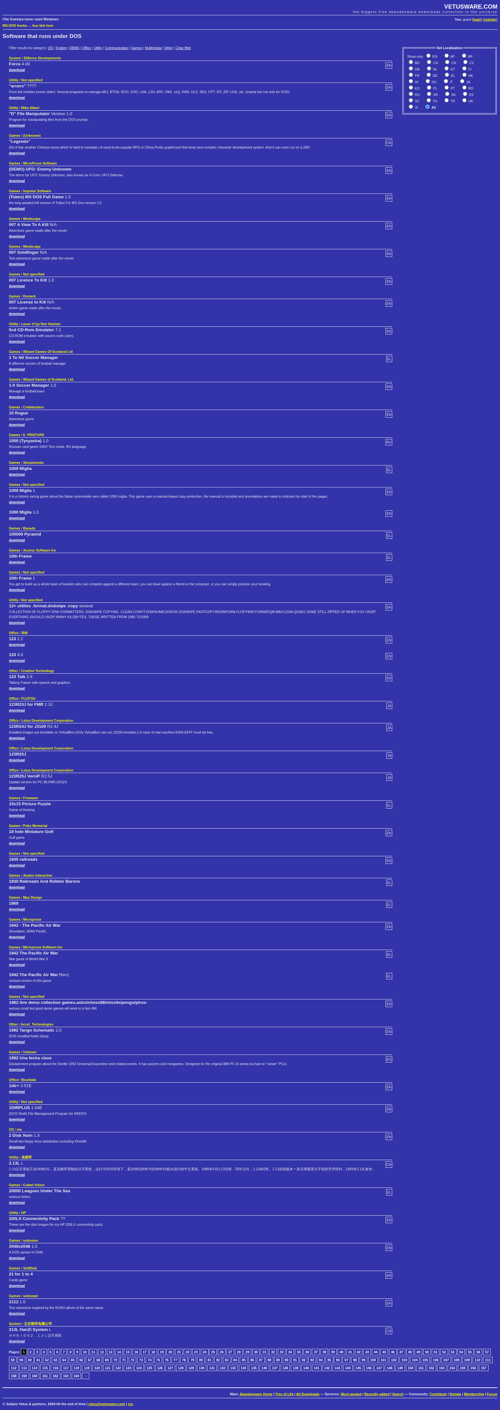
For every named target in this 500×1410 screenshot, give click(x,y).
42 (359, 1352)
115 (45, 1368)
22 (187, 1352)
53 (453, 1352)
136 (264, 1368)
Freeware (30, 798)
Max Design (32, 897)
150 (411, 1368)
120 (97, 1368)
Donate (455, 1394)
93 (312, 1360)
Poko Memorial (35, 826)
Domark (29, 296)
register (490, 19)
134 (243, 1368)
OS (50, 48)
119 (87, 1368)
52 (444, 1352)
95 (329, 1360)
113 (24, 1368)
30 (256, 1352)
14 (119, 1352)
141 (317, 1368)
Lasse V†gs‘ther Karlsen (41, 324)
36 (307, 1352)
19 (162, 1352)
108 (457, 1360)
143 (337, 1368)
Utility (98, 48)
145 (358, 1368)
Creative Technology (37, 671)
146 (369, 1368)
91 (295, 1360)
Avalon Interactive (37, 875)
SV (416, 101)
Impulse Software (37, 191)
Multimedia (153, 48)
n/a (19, 1129)
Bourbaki (28, 1080)
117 (66, 1368)
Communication (117, 48)
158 (14, 1376)
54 (461, 1352)
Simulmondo (33, 462)
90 (287, 1360)
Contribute (438, 1394)
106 (435, 1360)
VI (416, 107)
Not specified (32, 80)
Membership (474, 1394)
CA (435, 63)
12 (102, 1352)
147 (379, 1368)
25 (213, 1352)
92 (303, 1360)
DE (435, 75)
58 (13, 1360)
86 (252, 1360)
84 (235, 1360)
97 (346, 1360)
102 (394, 1360)
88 (269, 1360)
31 (264, 1352)
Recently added (376, 1394)
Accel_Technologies (37, 1024)
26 (222, 1352)
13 (111, 1352)
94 (321, 1360)
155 (463, 1368)
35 (299, 1352)
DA (417, 69)
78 (184, 1360)
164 (76, 1376)
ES (471, 95)
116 (55, 1368)
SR (435, 95)
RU (417, 95)
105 (425, 1360)
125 (149, 1368)
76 (167, 1360)
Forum (492, 1394)
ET (452, 69)
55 (470, 1352)
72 (133, 1360)
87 (261, 1360)
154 (452, 1368)
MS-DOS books (15, 25)
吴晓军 (26, 1157)
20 (170, 1352)
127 (170, 1368)
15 (127, 1352)
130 (202, 1368)
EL (452, 75)
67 (90, 1360)
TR (452, 101)
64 (64, 1360)
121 (108, 1368)
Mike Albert (30, 108)
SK (453, 95)
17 (145, 1352)
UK (470, 101)
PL (434, 88)
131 (212, 1368)
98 (355, 1360)
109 (467, 1360)
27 (230, 1352)
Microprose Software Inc (42, 947)
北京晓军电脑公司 (38, 1324)
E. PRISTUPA (33, 435)
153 (442, 1368)
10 (85, 1352)
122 (118, 1368)
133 (233, 1368)
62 (47, 1360)
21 (179, 1352)
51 (436, 1352)
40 (341, 1352)
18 (153, 1352)
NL (435, 69)
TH (434, 101)
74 (149, 1360)
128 (181, 1368)
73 (141, 1360)
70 (115, 1360)
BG (417, 63)
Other (168, 48)
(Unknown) (31, 135)
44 (376, 1352)
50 (427, 1352)
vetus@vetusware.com (106, 1404)
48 (410, 1352)
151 (421, 1368)
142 (327, 1368)
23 (196, 1352)
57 (487, 1352)
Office (86, 48)
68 (98, 1360)
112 (14, 1368)
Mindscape (31, 219)
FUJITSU (28, 698)
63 (55, 1360)
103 (404, 1360)
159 (24, 1376)
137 (275, 1368)
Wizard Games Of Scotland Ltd (48, 352)
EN (434, 56)
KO (417, 88)
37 (316, 1352)
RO (470, 88)
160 (35, 1376)
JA (467, 82)
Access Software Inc (39, 550)
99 (363, 1360)
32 (273, 1352)
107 (446, 1360)
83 (227, 1360)
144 (348, 1368)
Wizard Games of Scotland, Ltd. (48, 379)
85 (244, 1360)
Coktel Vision (33, 1185)
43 (367, 1352)
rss (130, 1404)
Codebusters (33, 407)
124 (139, 1368)
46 (393, 1352)
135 (254, 1368)
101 (383, 1360)
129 (191, 1368)
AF (452, 56)
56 (478, 1352)
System (61, 48)
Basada (29, 528)
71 (124, 1360)
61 (38, 1360)
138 (285, 1368)
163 (66, 1376)
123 (128, 1368)
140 (306, 1368)
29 (247, 1352)
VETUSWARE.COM (470, 6)
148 (390, 1368)
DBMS (74, 48)
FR (416, 75)
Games (136, 48)
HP (23, 1213)
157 (484, 1368)
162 (55, 1376)
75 (158, 1360)
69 (107, 1360)
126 (160, 1368)
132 (222, 1368)
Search (398, 1394)
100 (373, 1360)
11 (93, 1352)
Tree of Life (284, 1394)
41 (350, 1352)
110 (477, 1360)
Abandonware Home (255, 1394)
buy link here (43, 25)
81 (209, 1360)
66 (81, 1360)
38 (324, 1352)
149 (400, 1368)
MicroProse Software (40, 163)
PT (452, 88)
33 (281, 1352)
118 (76, 1368)
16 (136, 1352)
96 (338, 1360)
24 (205, 1352)
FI (469, 69)
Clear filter (183, 48)
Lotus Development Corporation (47, 720)
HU (434, 82)
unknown (30, 1240)
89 (278, 1360)
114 (35, 1368)
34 (290, 1352)
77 (175, 1360)
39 (333, 1352)
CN (453, 63)
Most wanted (351, 1394)
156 (473, 1368)
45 (384, 1352)
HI (416, 82)
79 (192, 1360)
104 (415, 1360)
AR (470, 56)
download (17, 70)
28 (239, 1352)
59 (21, 1360)
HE (470, 75)
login (477, 19)
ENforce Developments (42, 58)
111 (488, 1360)
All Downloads (308, 1394)
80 (201, 1360)
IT (451, 82)
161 (45, 1376)
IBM (24, 633)
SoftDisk (30, 1268)
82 (218, 1360)
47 (401, 1352)
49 (418, 1352)
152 (431, 1368)
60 (30, 1360)
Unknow (29, 1052)
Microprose (32, 919)
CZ (471, 63)
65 (73, 1360)
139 (295, 1368)
